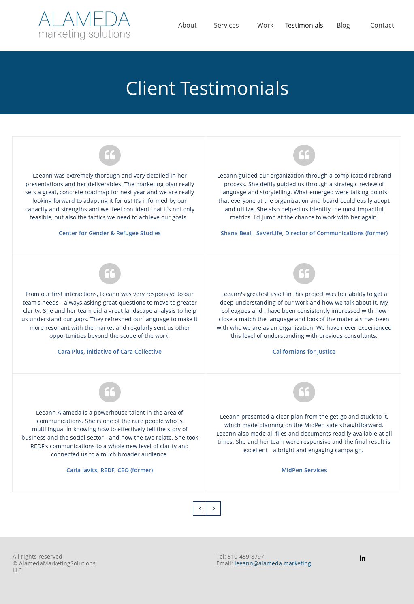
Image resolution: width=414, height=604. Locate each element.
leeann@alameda (258, 563)
